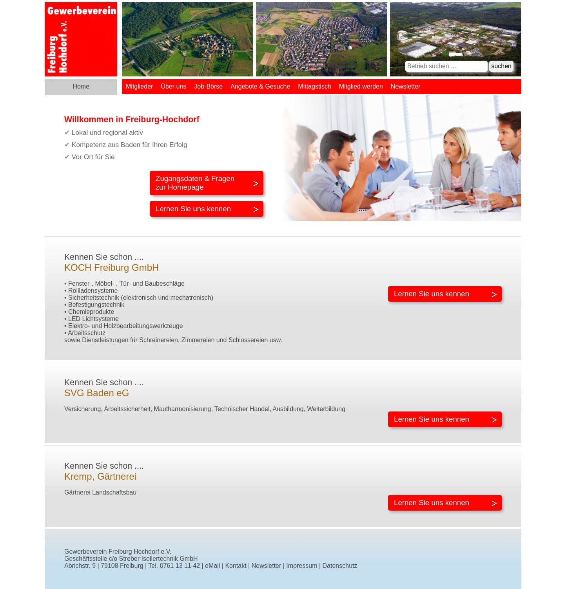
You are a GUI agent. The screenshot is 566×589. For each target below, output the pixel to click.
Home (81, 86)
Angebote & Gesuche (260, 86)
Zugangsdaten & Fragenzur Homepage (195, 182)
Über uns (173, 86)
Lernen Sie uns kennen (193, 209)
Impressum (301, 565)
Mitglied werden (361, 86)
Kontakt (235, 565)
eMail (212, 565)
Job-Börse (208, 86)
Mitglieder (139, 86)
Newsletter (406, 86)
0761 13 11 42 (180, 565)
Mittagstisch (314, 86)
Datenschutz (340, 565)
